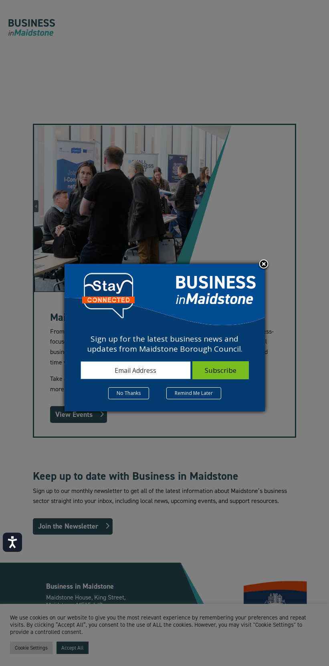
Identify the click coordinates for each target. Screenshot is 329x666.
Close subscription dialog (264, 265)
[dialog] (165, 337)
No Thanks (129, 393)
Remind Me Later (194, 393)
